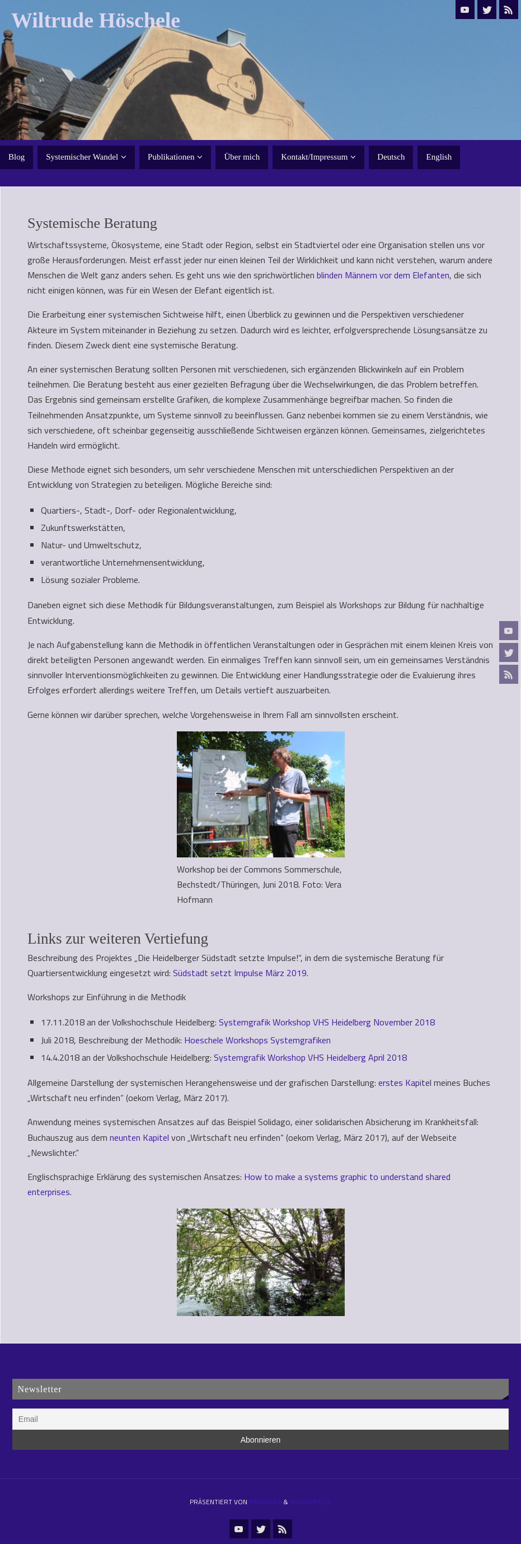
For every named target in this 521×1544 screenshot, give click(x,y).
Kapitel (417, 1082)
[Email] (260, 1419)
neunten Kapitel (139, 1137)
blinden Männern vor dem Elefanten (383, 275)
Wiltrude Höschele (95, 20)
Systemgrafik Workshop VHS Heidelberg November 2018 (327, 1022)
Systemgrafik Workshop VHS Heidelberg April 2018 (310, 1057)
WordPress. (311, 1501)
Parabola (265, 1501)
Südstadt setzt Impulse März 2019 (240, 972)
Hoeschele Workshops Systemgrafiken (257, 1040)
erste (388, 1082)
